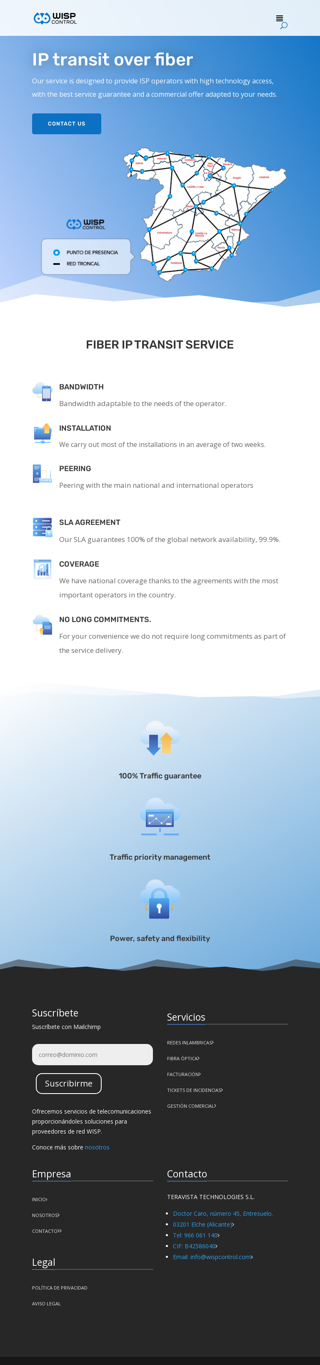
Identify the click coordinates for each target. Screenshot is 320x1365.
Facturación (183, 1074)
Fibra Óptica (182, 1058)
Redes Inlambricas (189, 1042)
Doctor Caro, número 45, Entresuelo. (223, 1213)
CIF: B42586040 (194, 1246)
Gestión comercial (190, 1106)
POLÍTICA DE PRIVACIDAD (60, 1288)
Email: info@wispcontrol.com (212, 1257)
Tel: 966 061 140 (195, 1235)
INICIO (40, 1199)
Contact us (66, 122)
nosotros (97, 1147)
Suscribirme (68, 1083)
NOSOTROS (45, 1215)
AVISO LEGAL (46, 1303)
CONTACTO (45, 1231)
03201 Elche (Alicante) (202, 1224)
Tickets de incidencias (194, 1090)
